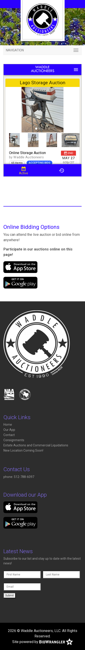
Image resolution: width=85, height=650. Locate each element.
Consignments (13, 440)
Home (7, 424)
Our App (9, 430)
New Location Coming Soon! (23, 450)
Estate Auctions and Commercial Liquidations (35, 445)
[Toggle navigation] (42, 50)
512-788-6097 (24, 477)
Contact (9, 435)
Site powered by (42, 642)
